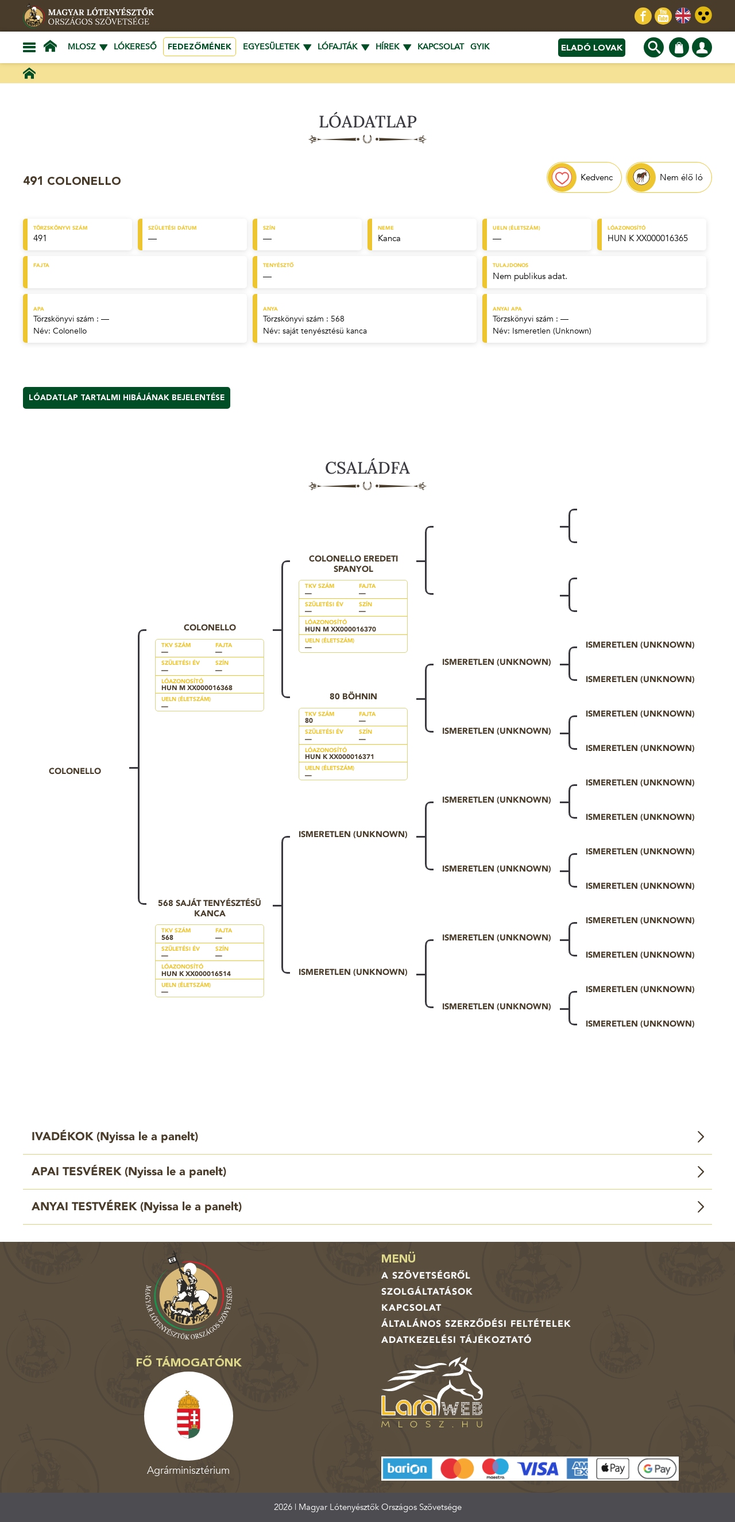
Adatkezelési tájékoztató (456, 1340)
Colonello (70, 331)
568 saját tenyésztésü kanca (209, 908)
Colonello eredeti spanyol (353, 564)
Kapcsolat (440, 46)
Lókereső (135, 46)
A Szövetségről (426, 1275)
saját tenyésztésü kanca (325, 331)
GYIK (479, 46)
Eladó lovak (591, 47)
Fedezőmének (199, 46)
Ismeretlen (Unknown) (551, 331)
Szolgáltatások (427, 1291)
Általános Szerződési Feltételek (476, 1324)
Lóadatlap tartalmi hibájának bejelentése (127, 398)
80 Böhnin (353, 696)
